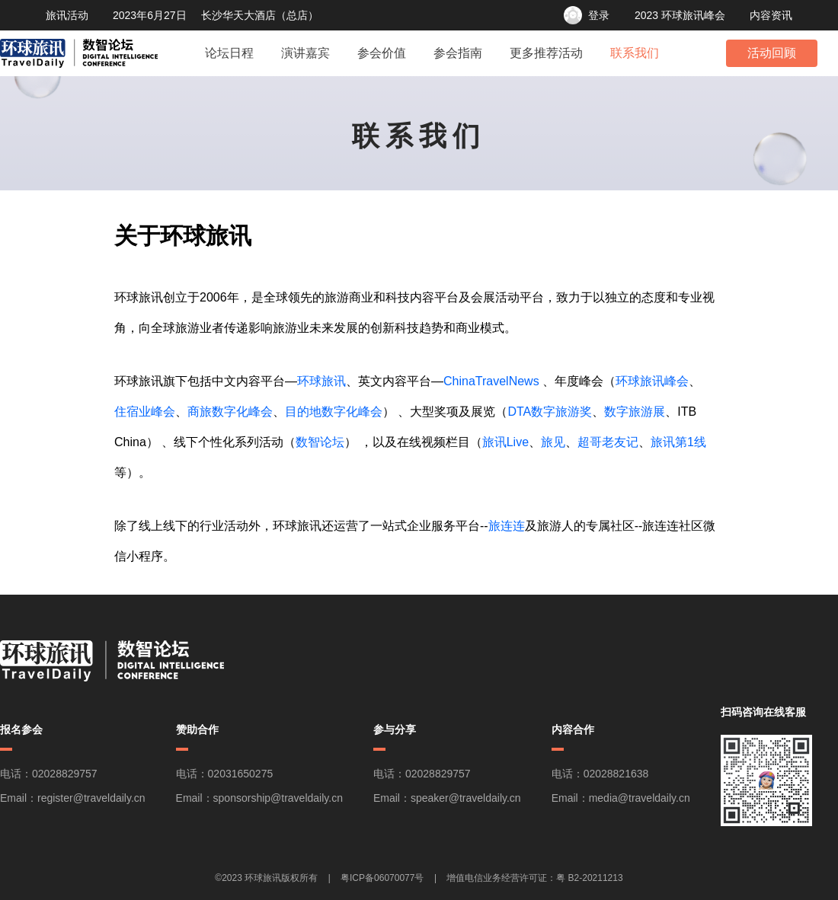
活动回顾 (771, 52)
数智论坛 (320, 442)
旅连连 (506, 525)
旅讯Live (505, 442)
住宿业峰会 (144, 411)
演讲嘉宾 (305, 52)
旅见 (553, 442)
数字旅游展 (634, 411)
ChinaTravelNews (491, 381)
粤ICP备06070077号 (382, 878)
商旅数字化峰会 (230, 411)
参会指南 (457, 52)
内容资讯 (771, 15)
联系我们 (634, 52)
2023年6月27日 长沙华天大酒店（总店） (215, 15)
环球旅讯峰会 (652, 381)
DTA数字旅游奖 (549, 411)
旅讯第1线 (678, 442)
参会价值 (381, 52)
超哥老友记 (607, 442)
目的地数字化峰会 (333, 411)
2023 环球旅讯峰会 (680, 15)
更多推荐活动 (546, 52)
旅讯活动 (67, 15)
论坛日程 (229, 52)
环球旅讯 (321, 381)
